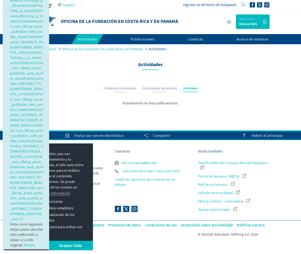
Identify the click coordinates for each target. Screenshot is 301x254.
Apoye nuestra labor (217, 209)
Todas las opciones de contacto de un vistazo (145, 182)
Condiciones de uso (161, 225)
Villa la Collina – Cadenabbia (224, 201)
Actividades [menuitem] (87, 39)
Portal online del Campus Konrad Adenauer (233, 164)
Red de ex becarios (216, 184)
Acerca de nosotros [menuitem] (253, 39)
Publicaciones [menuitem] (143, 39)
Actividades (158, 49)
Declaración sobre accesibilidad (207, 225)
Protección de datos (124, 225)
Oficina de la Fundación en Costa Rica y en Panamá (102, 49)
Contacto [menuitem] (195, 39)
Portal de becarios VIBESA (222, 176)
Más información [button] (57, 193)
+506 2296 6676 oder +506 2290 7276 (147, 171)
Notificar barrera (250, 225)
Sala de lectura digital (219, 192)
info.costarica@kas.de (135, 162)
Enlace (29, 245)
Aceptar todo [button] (70, 245)
